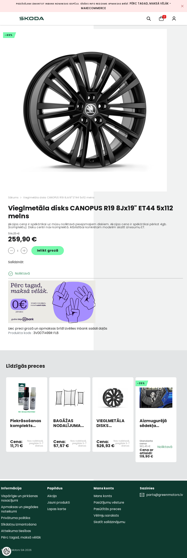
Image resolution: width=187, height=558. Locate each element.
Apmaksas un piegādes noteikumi (19, 509)
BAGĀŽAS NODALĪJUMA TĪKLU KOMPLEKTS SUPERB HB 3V (67, 423)
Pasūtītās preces (107, 509)
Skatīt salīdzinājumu (109, 522)
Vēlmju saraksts (106, 515)
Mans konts (103, 496)
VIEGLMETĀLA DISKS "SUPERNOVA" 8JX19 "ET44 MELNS (110, 423)
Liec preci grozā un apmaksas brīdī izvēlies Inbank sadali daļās (57, 328)
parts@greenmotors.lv (164, 495)
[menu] (148, 18)
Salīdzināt (16, 262)
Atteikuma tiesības (16, 531)
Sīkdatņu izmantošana (18, 524)
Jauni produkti (58, 502)
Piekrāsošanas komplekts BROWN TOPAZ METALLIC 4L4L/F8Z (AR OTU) (25, 423)
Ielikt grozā (47, 250)
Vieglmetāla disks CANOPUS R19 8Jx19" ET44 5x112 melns (58, 197)
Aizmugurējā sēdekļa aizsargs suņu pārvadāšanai (155, 423)
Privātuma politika (15, 518)
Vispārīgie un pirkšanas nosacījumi (19, 498)
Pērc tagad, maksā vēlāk (21, 537)
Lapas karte (56, 509)
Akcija (52, 496)
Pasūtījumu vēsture (109, 502)
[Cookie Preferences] (6, 551)
